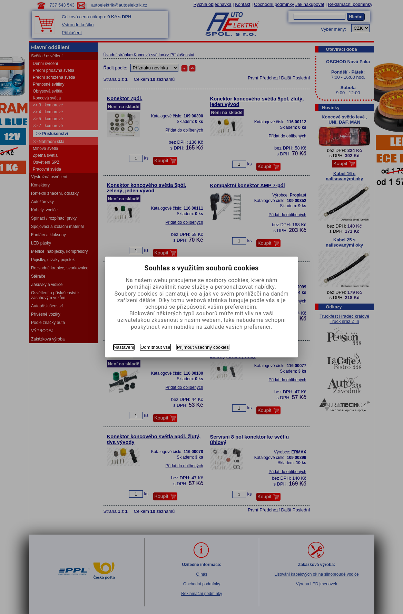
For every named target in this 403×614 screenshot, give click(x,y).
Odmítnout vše (155, 347)
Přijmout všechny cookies (203, 347)
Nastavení (124, 347)
